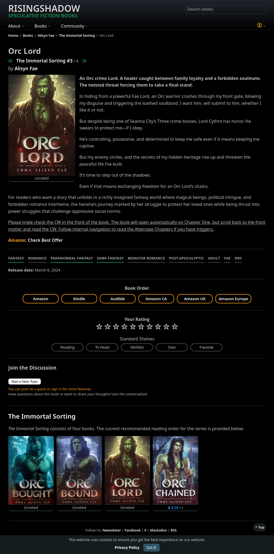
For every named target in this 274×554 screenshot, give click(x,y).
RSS (174, 530)
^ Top (259, 527)
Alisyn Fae (26, 68)
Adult (214, 258)
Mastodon (158, 530)
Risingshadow (44, 10)
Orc (238, 258)
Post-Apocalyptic (186, 258)
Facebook (133, 530)
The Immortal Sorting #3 (44, 60)
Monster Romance (146, 258)
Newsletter (111, 530)
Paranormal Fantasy (72, 258)
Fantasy (16, 258)
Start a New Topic (24, 382)
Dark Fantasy (110, 258)
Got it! (151, 547)
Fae (227, 258)
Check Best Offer (45, 240)
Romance (37, 258)
